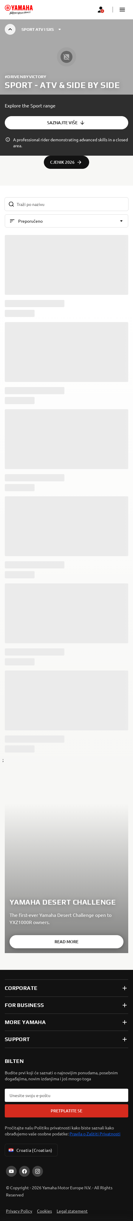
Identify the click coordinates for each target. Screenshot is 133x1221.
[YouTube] (11, 1171)
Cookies (44, 1211)
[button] (122, 10)
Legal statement (72, 1211)
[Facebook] (24, 1171)
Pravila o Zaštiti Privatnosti (94, 1133)
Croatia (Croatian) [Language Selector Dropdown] (29, 1150)
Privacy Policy (19, 1211)
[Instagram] (37, 1171)
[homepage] (19, 9)
